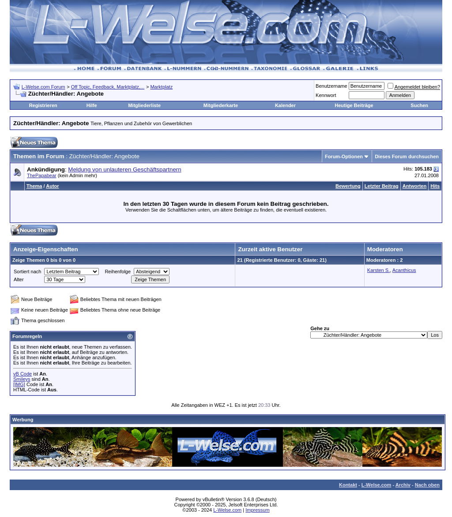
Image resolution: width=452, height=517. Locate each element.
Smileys (21, 379)
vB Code (22, 373)
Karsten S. (378, 270)
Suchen (419, 105)
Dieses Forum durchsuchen (407, 156)
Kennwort (326, 95)
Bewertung (348, 186)
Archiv (403, 484)
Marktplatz (161, 86)
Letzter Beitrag (382, 186)
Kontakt (348, 484)
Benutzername (331, 86)
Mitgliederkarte (220, 105)
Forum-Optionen (344, 156)
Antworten (414, 186)
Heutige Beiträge (354, 105)
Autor (52, 186)
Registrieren (43, 105)
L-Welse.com (377, 484)
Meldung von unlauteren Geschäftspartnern (124, 169)
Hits (435, 186)
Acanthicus (404, 270)
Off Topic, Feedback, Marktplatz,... (108, 86)
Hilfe (92, 105)
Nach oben (427, 484)
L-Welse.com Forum (43, 86)
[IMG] (19, 384)
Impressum (257, 510)
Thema (34, 186)
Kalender (285, 105)
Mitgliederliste (144, 105)
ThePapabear (41, 175)
